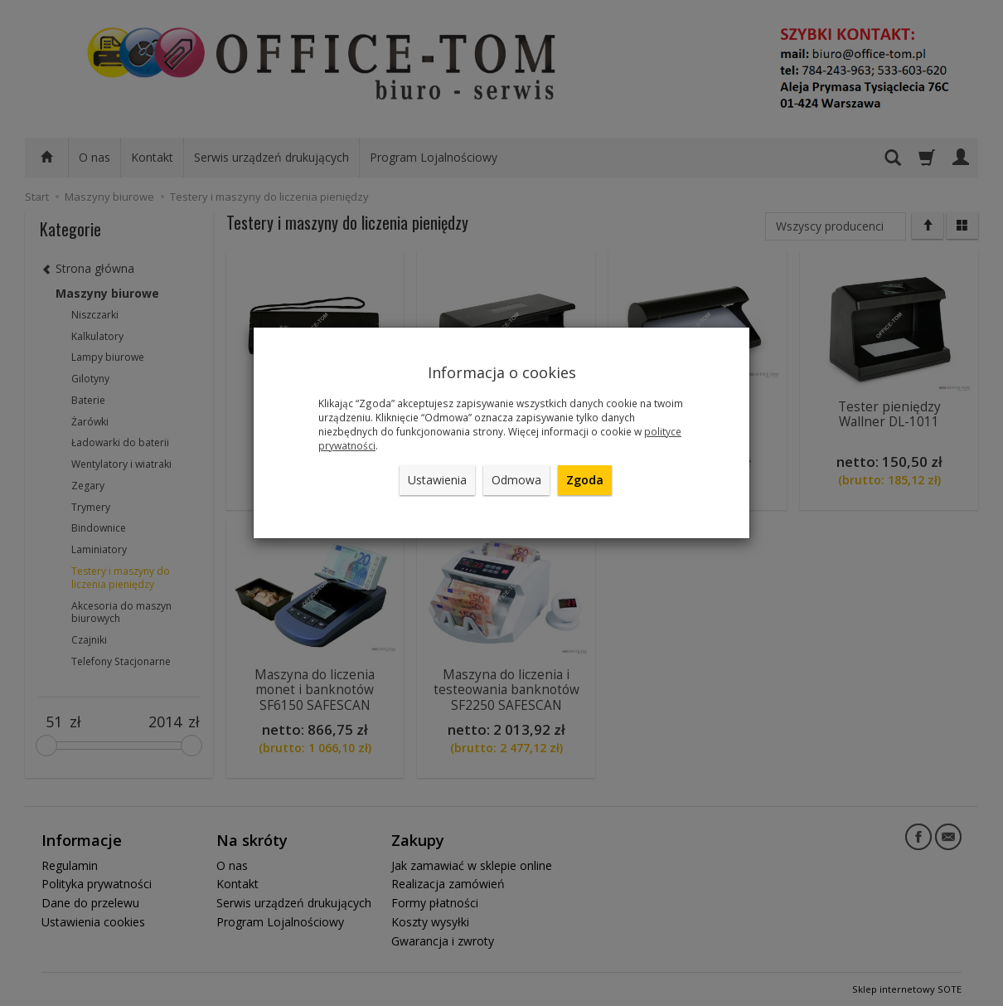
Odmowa (516, 480)
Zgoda (584, 480)
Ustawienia (437, 480)
